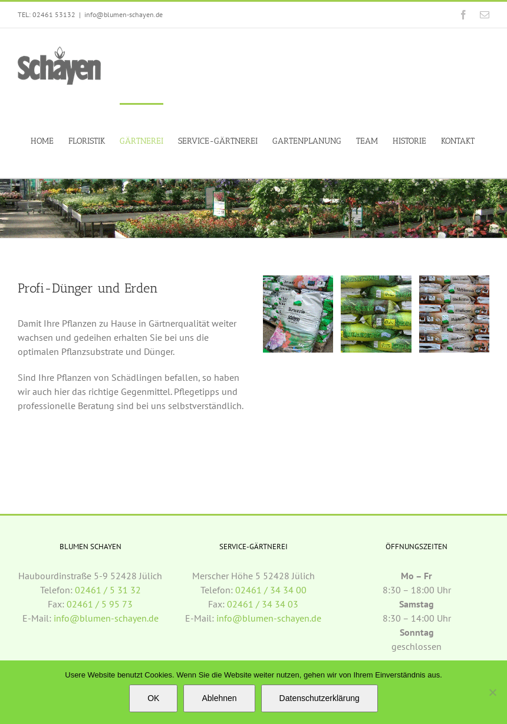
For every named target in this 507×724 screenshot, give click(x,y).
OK (153, 698)
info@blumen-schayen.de (123, 14)
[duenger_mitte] (454, 281)
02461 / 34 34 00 (271, 590)
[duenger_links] (298, 281)
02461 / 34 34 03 (262, 604)
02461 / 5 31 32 (108, 590)
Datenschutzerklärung (319, 698)
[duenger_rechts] (376, 281)
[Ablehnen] (492, 692)
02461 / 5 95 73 (100, 604)
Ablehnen (219, 698)
